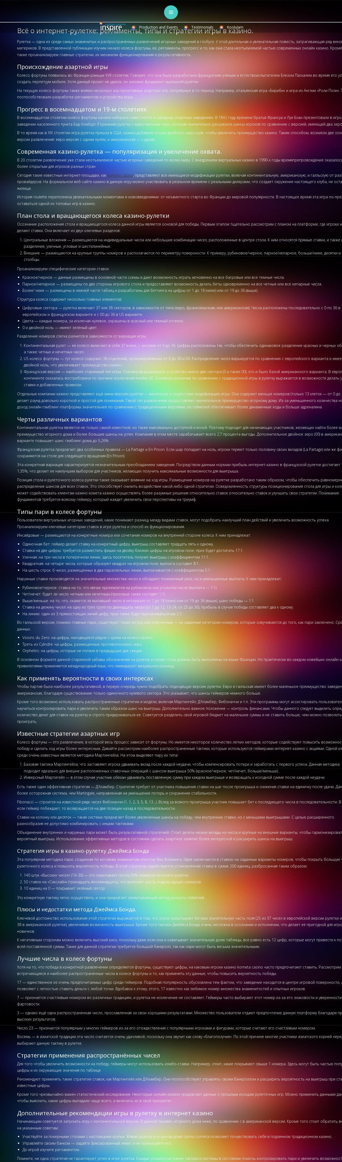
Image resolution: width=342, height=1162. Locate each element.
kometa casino (120, 175)
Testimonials (202, 27)
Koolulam (235, 27)
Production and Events (158, 27)
